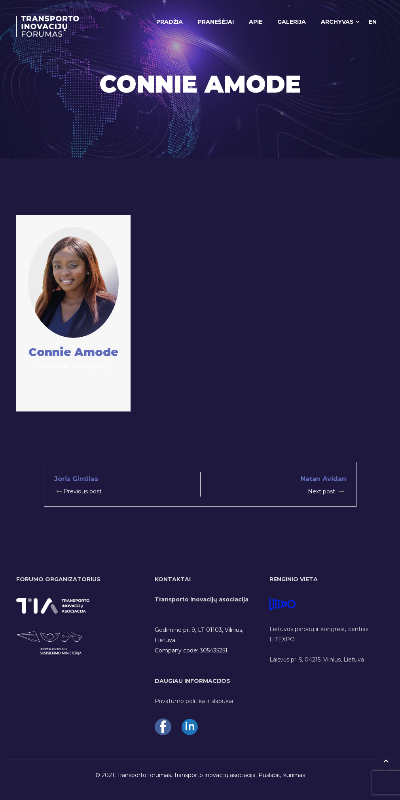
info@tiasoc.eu (175, 619)
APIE (255, 21)
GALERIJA (291, 21)
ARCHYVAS (337, 21)
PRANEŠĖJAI (216, 21)
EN (373, 21)
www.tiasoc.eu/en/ (180, 660)
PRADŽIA (169, 21)
